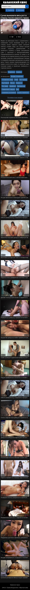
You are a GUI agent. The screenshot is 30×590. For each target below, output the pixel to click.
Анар (16, 79)
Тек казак (5, 86)
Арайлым (13, 86)
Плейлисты (10, 10)
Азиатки (19, 72)
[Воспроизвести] (2, 32)
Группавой (5, 83)
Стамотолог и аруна (8, 89)
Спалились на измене (9, 92)
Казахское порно (15, 585)
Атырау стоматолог (17, 76)
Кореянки (11, 72)
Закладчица (21, 86)
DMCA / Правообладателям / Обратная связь (15, 587)
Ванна (12, 83)
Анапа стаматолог (23, 92)
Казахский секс (15, 2)
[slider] (11, 30)
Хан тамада (23, 79)
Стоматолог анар (7, 79)
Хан (17, 89)
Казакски (19, 83)
